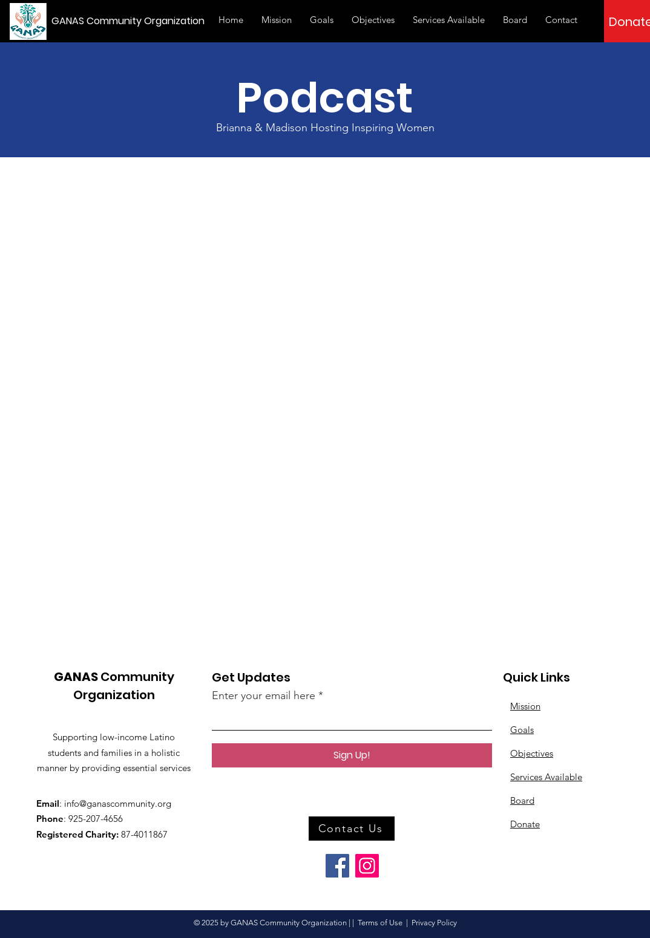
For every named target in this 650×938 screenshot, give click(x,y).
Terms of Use (380, 922)
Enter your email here (263, 695)
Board (522, 800)
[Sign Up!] (352, 755)
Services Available (546, 777)
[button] (561, 20)
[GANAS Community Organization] (132, 21)
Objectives (531, 753)
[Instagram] (367, 866)
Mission (525, 706)
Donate (525, 824)
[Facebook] (337, 866)
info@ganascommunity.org (117, 803)
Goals (522, 729)
